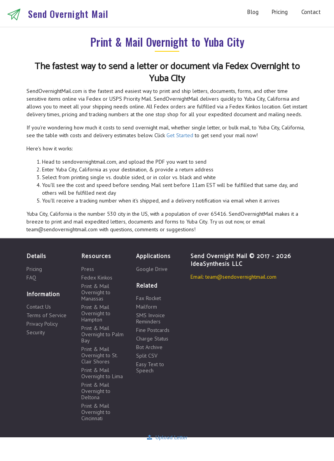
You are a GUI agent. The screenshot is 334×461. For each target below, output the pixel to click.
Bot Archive (149, 347)
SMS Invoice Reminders (150, 318)
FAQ (31, 277)
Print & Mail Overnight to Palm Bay (102, 334)
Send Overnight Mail (68, 14)
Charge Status (152, 338)
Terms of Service (46, 315)
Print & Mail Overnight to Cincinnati (95, 411)
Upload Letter (167, 437)
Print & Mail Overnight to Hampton (95, 313)
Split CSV (146, 355)
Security (35, 332)
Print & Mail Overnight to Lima (102, 373)
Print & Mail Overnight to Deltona (95, 391)
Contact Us (38, 307)
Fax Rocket (148, 298)
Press (87, 269)
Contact (311, 12)
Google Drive (152, 269)
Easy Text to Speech (150, 367)
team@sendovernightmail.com (240, 276)
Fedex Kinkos (96, 277)
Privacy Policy (42, 323)
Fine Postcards (153, 330)
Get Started (179, 135)
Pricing (280, 12)
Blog (253, 12)
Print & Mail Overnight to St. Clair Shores (99, 355)
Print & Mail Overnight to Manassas (95, 292)
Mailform (146, 306)
